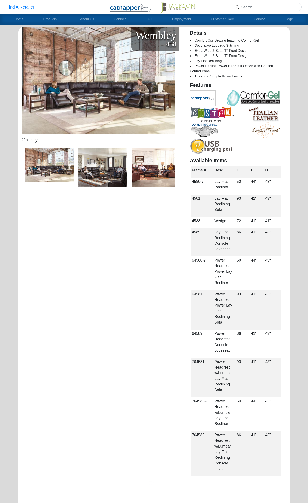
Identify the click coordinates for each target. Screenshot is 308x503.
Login (289, 19)
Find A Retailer (20, 7)
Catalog (259, 19)
